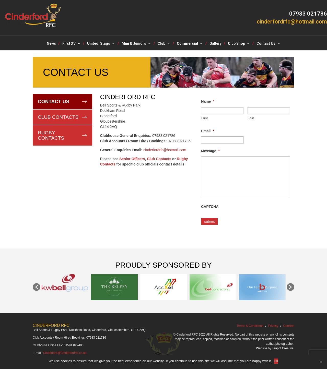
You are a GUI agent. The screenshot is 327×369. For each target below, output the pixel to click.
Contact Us (265, 43)
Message (210, 151)
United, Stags (98, 43)
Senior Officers (132, 159)
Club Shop (236, 43)
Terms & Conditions (250, 324)
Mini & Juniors (134, 43)
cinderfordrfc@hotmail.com (164, 150)
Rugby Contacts (51, 135)
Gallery (215, 43)
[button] (36, 285)
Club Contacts (58, 117)
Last (251, 118)
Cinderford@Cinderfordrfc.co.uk (65, 351)
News (51, 43)
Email (207, 131)
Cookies (288, 324)
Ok (276, 361)
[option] (65, 281)
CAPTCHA (209, 207)
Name (207, 101)
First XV (69, 43)
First (204, 118)
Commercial (187, 43)
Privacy (273, 324)
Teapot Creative (283, 347)
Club (161, 43)
